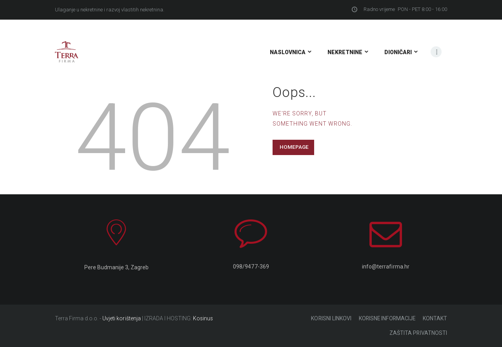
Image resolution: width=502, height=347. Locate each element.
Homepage (294, 147)
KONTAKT (435, 318)
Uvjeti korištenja (121, 318)
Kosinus (203, 318)
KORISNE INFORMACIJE (386, 318)
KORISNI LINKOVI (329, 318)
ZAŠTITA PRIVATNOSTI (418, 333)
